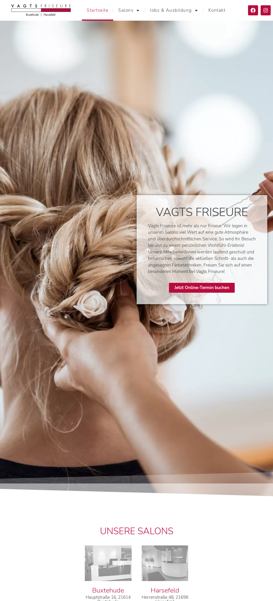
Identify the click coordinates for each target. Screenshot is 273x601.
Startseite (97, 10)
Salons (129, 10)
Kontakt (217, 10)
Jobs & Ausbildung (174, 10)
